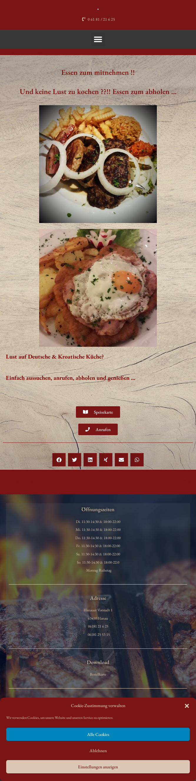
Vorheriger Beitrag (17, 480)
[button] (187, 706)
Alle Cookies (98, 734)
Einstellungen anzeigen (98, 767)
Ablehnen (98, 750)
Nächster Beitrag (180, 480)
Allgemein (16, 51)
